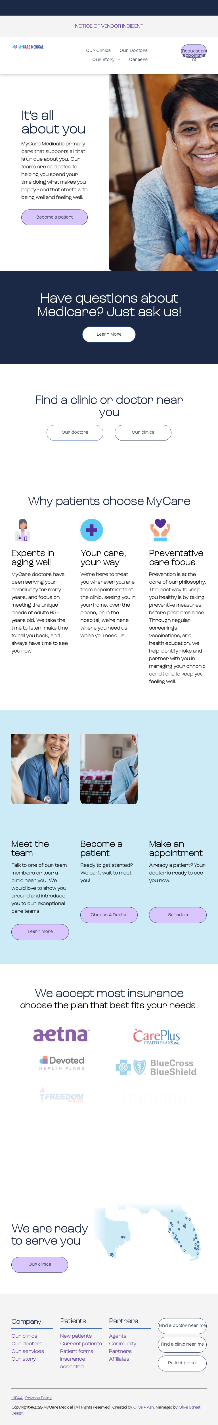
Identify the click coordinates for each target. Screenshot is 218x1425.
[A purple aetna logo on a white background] (61, 1049)
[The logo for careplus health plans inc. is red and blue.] (156, 1052)
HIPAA (17, 1398)
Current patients (81, 1344)
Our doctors (26, 1344)
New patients (76, 1336)
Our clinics (24, 1336)
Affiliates (119, 1359)
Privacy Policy (38, 1398)
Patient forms (76, 1351)
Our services (27, 1351)
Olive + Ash (143, 1407)
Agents (117, 1336)
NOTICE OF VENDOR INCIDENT (109, 26)
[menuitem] (98, 51)
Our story (23, 1359)
